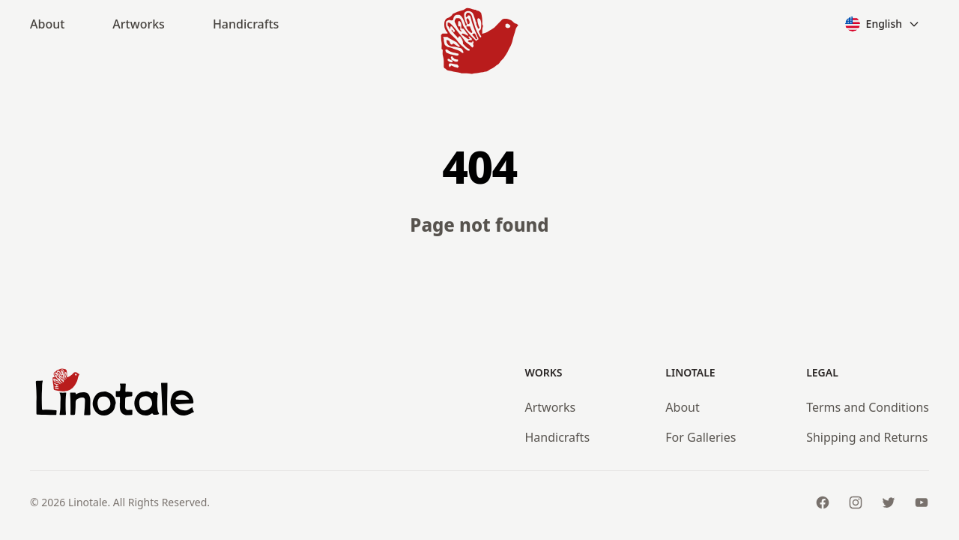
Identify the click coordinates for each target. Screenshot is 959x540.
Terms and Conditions (867, 407)
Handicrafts (246, 24)
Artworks (138, 24)
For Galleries (700, 437)
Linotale (88, 502)
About (47, 24)
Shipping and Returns (867, 437)
